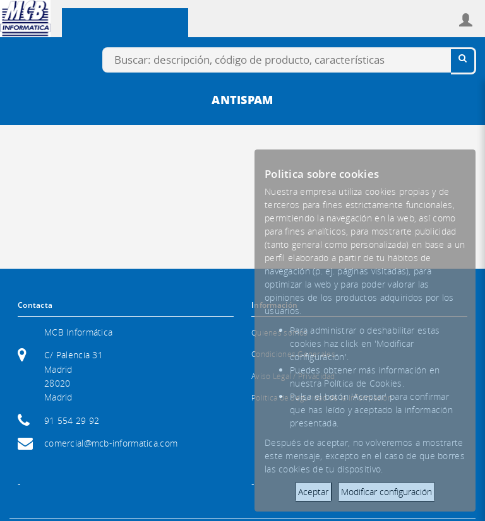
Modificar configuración (386, 492)
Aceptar (313, 492)
